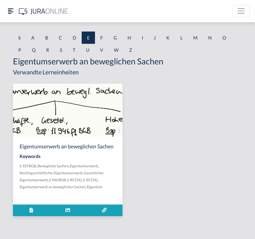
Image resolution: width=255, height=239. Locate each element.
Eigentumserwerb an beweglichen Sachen (53, 187)
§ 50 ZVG (90, 180)
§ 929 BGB (28, 166)
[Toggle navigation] (241, 11)
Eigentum (94, 187)
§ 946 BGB (57, 180)
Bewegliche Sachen (53, 166)
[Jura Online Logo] (43, 11)
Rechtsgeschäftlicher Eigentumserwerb (51, 173)
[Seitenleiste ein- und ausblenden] (10, 11)
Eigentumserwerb (84, 166)
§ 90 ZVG (74, 180)
